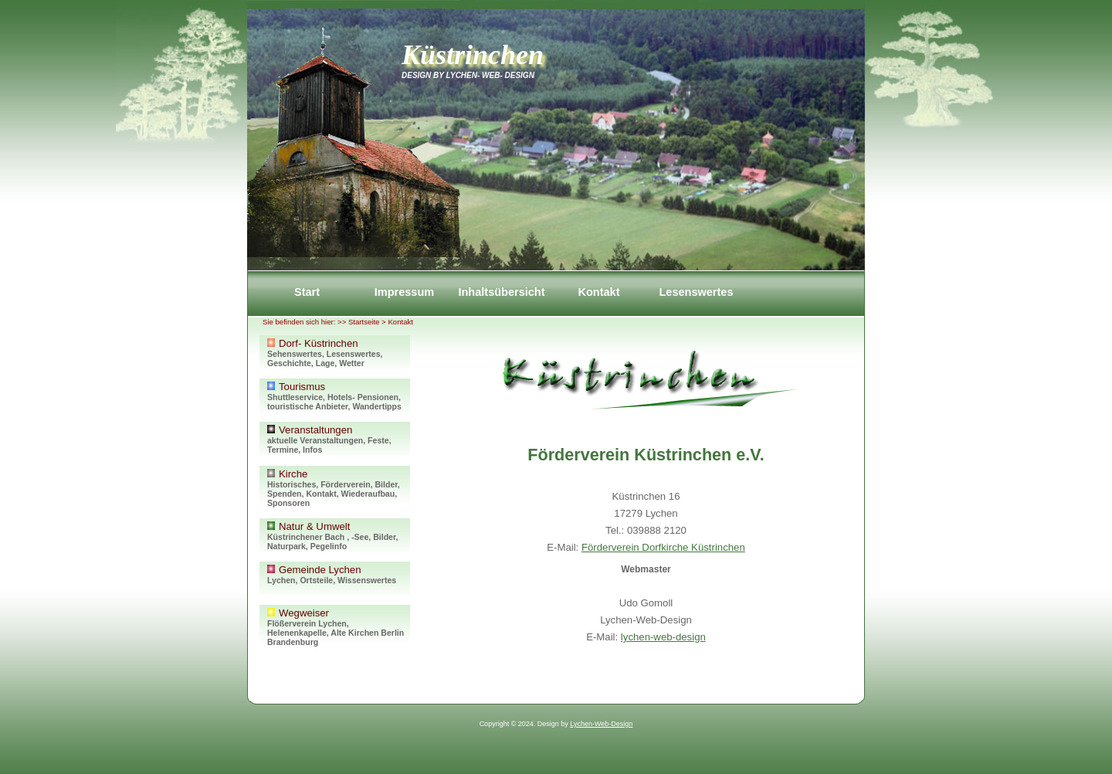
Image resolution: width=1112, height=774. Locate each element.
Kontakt (598, 292)
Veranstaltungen (338, 439)
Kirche (338, 488)
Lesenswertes (696, 292)
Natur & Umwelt (338, 536)
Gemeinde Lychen (338, 579)
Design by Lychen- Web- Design (468, 75)
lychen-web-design (663, 637)
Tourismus (338, 396)
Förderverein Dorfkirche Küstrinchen (663, 547)
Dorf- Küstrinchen (338, 353)
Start (307, 292)
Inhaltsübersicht (501, 292)
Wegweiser (338, 627)
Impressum (404, 292)
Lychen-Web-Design (601, 724)
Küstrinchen (473, 54)
